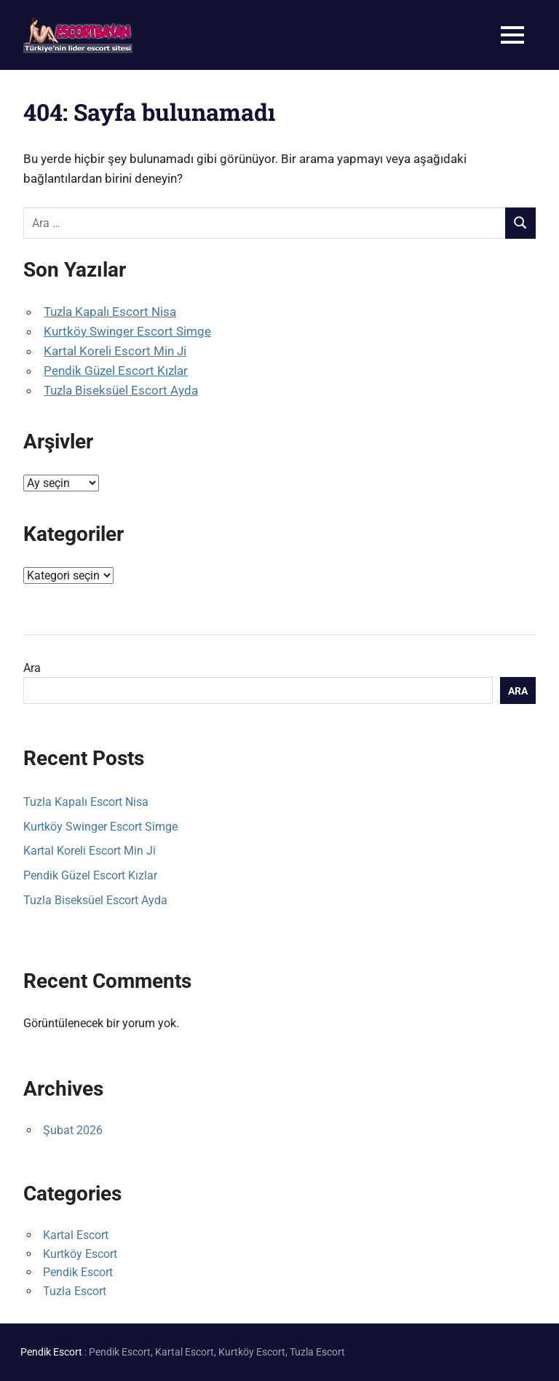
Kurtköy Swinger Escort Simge (127, 331)
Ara (32, 668)
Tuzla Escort (74, 1291)
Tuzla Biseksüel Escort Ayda (121, 390)
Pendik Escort (78, 1272)
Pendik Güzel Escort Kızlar (116, 370)
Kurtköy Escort (80, 1254)
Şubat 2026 (73, 1130)
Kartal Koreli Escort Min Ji (115, 351)
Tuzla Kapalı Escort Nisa (110, 311)
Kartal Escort (75, 1235)
